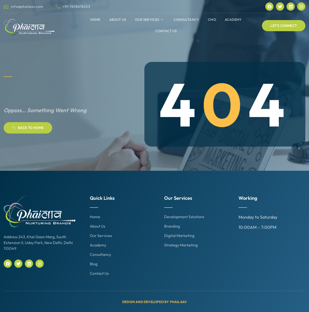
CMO (212, 19)
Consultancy (186, 19)
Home (95, 19)
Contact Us (166, 31)
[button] (283, 25)
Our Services (149, 19)
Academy (233, 19)
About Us (117, 19)
